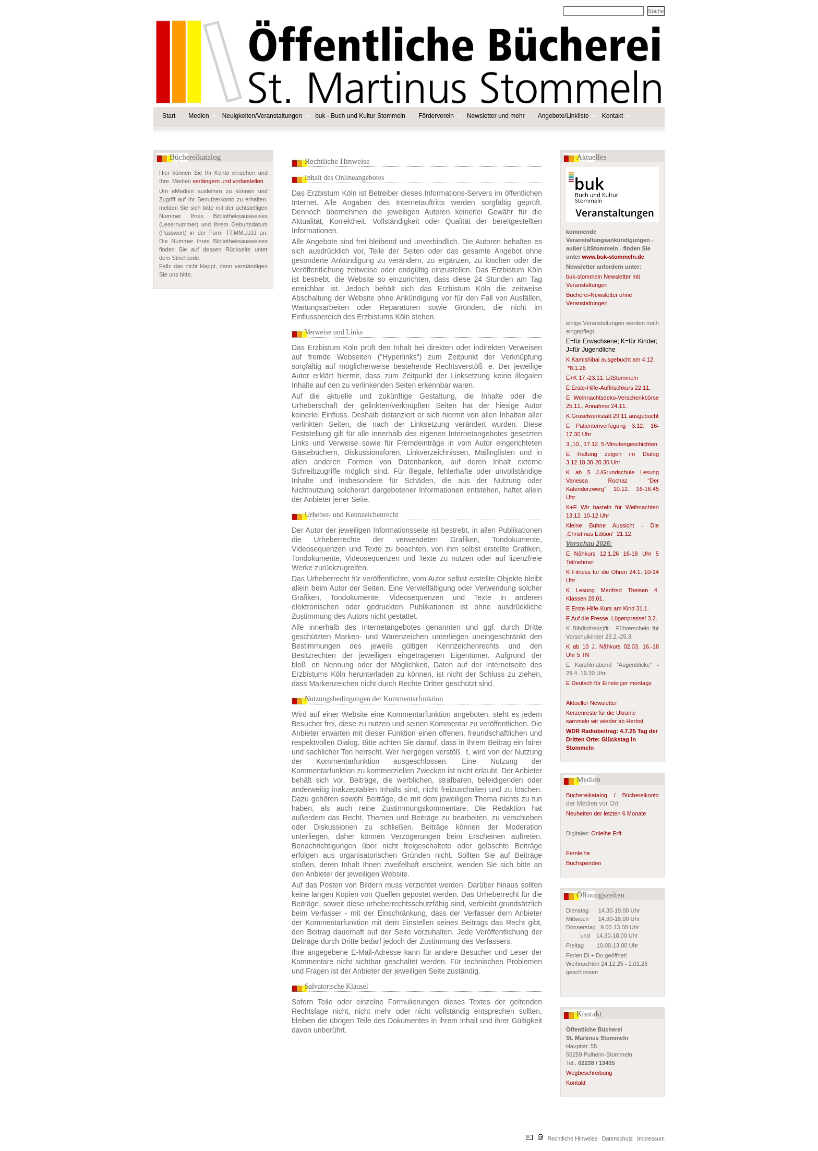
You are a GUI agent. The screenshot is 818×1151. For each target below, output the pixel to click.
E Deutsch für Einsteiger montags (609, 683)
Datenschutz (617, 1138)
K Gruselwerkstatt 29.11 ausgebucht (612, 416)
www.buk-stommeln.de (613, 257)
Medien (201, 116)
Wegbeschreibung (589, 1073)
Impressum (651, 1138)
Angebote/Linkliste (566, 116)
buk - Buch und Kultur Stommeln (360, 115)
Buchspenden (583, 863)
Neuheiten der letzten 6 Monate (607, 813)
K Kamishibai (583, 359)
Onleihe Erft (606, 833)
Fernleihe (578, 853)
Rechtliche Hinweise (572, 1138)
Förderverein (438, 116)
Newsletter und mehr (496, 115)
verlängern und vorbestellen (228, 181)
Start (168, 115)
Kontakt (615, 116)
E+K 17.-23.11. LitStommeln (603, 378)
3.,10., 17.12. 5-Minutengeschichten (611, 444)
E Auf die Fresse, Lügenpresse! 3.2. (611, 618)
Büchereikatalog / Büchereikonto (612, 795)
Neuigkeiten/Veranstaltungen (264, 116)
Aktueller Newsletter (591, 703)
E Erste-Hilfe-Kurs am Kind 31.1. (607, 608)
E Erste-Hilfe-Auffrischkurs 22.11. (608, 388)
